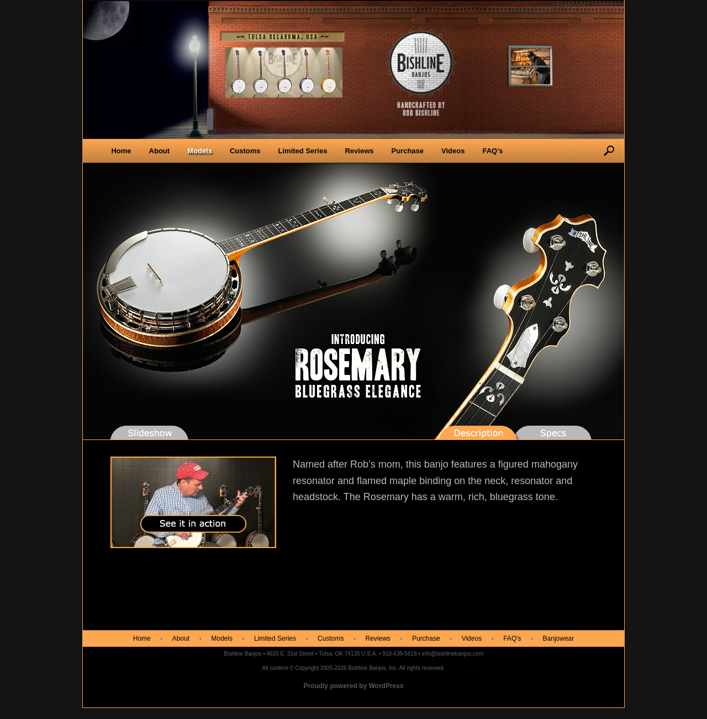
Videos (453, 151)
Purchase (407, 151)
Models (199, 151)
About (159, 151)
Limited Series (303, 151)
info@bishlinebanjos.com (452, 654)
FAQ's (512, 638)
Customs (245, 151)
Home (121, 151)
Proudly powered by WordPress (353, 686)
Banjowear (558, 638)
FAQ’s (492, 151)
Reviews (359, 151)
